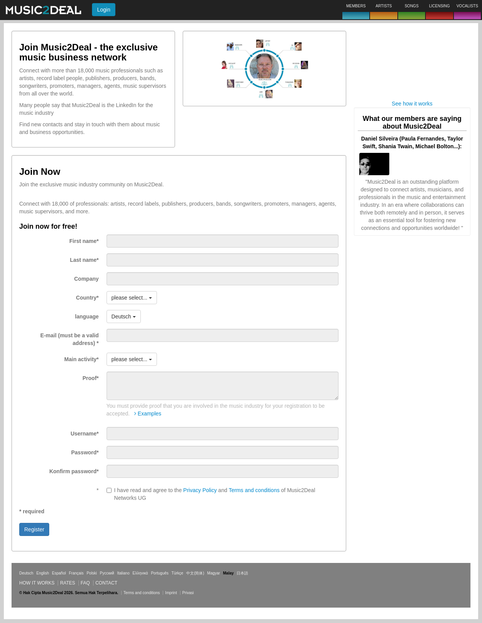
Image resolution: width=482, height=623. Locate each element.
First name (83, 241)
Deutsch (26, 573)
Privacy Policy (200, 490)
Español (59, 573)
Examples (147, 413)
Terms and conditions (253, 490)
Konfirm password (73, 471)
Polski (92, 573)
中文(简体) (195, 573)
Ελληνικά (140, 573)
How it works (37, 583)
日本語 (242, 573)
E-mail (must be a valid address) (69, 339)
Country (87, 298)
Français (76, 573)
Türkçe (177, 573)
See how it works (412, 103)
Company (86, 279)
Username (84, 433)
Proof (91, 378)
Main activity (81, 359)
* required (31, 511)
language (86, 316)
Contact (106, 583)
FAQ (85, 583)
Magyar (213, 573)
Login (103, 10)
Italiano (123, 573)
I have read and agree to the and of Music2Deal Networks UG (211, 494)
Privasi (188, 593)
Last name (84, 260)
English (42, 573)
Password (85, 452)
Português (159, 573)
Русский (107, 573)
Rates (67, 583)
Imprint (171, 593)
